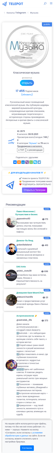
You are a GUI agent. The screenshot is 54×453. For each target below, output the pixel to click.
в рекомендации (35, 150)
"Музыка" (33, 143)
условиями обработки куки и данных (23, 434)
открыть (27, 83)
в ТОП (21, 150)
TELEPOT (16, 3)
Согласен (27, 448)
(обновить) (27, 94)
